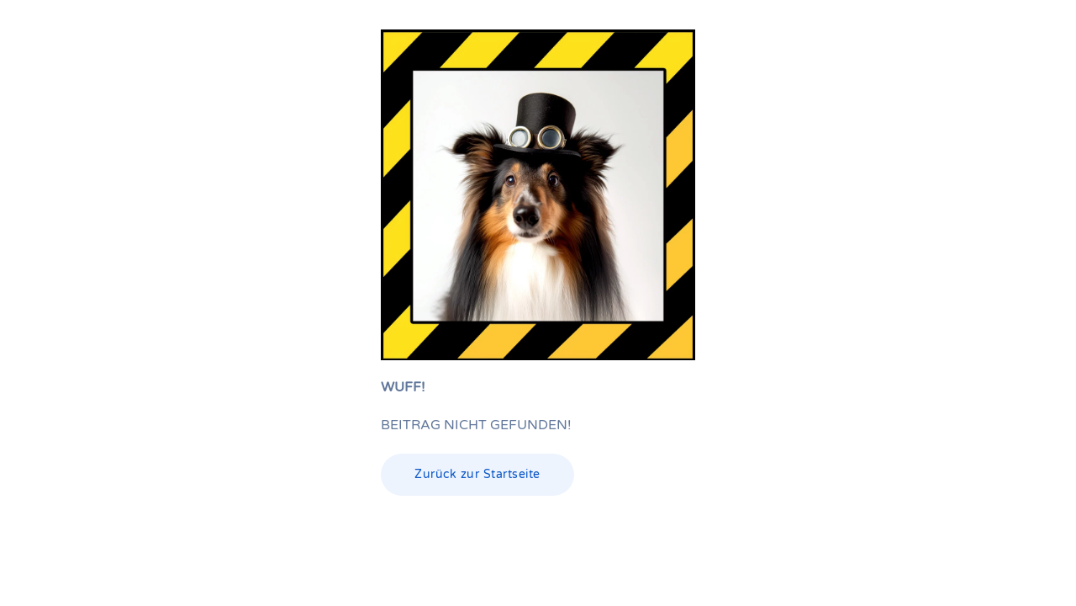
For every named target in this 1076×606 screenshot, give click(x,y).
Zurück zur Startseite (477, 474)
